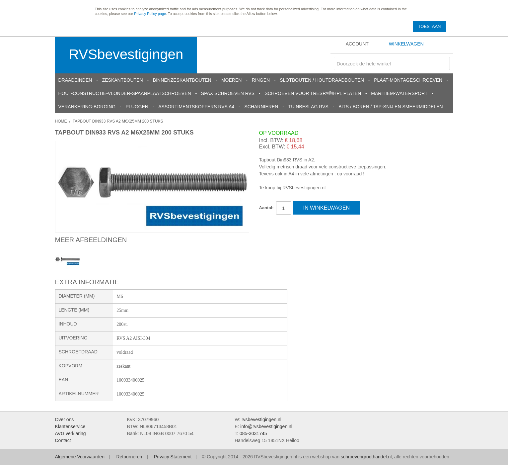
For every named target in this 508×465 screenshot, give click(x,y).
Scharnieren (261, 106)
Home (61, 121)
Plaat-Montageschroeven (408, 80)
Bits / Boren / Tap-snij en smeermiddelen (390, 106)
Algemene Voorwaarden (80, 456)
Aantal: (266, 207)
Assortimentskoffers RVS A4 (196, 106)
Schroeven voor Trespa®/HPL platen (312, 93)
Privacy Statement (173, 456)
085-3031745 (253, 433)
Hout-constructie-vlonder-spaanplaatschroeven (124, 93)
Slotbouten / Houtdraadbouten (322, 80)
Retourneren (129, 456)
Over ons (64, 419)
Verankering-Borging (87, 106)
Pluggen (136, 106)
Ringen (261, 80)
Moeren (231, 80)
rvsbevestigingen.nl (261, 419)
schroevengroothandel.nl (366, 456)
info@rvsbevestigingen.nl (266, 426)
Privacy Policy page (150, 14)
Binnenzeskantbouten (182, 80)
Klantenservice (70, 426)
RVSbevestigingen (126, 54)
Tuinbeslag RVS (308, 106)
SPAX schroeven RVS (227, 93)
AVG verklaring (70, 433)
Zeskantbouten (122, 80)
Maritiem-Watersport (399, 93)
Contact (63, 440)
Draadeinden (75, 80)
